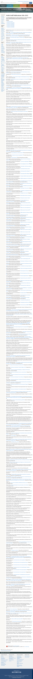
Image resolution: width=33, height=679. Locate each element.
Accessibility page (26, 646)
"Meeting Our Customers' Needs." (25, 197)
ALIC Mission (2, 17)
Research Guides (20, 654)
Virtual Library (3, 52)
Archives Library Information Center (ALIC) (15, 11)
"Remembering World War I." (24, 275)
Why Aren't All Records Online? (20, 663)
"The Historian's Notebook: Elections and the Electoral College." (19, 374)
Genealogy (2, 35)
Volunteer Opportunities (3, 23)
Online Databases (2, 46)
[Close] (32, 670)
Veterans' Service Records (10, 6)
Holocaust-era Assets (2, 88)
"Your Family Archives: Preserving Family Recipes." (20, 564)
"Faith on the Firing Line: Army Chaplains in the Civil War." (19, 111)
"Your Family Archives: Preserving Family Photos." (20, 562)
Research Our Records (3, 6)
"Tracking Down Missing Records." (25, 299)
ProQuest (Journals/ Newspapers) (3, 65)
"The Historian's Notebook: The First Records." (17, 376)
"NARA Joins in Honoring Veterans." (25, 205)
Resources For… (11, 654)
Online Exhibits (3, 665)
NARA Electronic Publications (2, 57)
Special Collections (2, 50)
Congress (2, 32)
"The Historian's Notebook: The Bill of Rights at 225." (18, 367)
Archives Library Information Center (3, 664)
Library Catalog (2, 44)
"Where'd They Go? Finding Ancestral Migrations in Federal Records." (20, 462)
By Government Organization (3, 658)
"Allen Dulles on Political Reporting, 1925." (17, 399)
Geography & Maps (3, 36)
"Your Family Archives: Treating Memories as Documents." (21, 574)
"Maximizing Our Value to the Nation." (25, 195)
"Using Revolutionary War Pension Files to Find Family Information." (20, 459)
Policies (2, 21)
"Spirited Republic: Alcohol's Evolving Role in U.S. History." (19, 79)
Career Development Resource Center (3, 90)
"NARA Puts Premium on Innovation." (26, 222)
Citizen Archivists (20, 1)
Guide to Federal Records (20, 659)
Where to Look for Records (19, 662)
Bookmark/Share (25, 1)
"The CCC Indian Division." (13, 609)
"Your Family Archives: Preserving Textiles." (19, 572)
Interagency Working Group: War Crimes (2, 85)
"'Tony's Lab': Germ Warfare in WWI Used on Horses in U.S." (18, 482)
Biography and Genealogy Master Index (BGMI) (3, 79)
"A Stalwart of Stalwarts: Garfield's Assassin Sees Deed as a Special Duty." (20, 39)
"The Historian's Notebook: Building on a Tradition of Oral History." (20, 369)
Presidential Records (4, 660)
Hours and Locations (2, 19)
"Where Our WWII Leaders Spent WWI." (17, 618)
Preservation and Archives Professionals (12, 658)
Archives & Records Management (3, 29)
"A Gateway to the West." (14, 550)
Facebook (12, 672)
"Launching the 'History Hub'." (24, 188)
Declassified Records (20, 660)
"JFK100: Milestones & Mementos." (16, 74)
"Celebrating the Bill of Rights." (25, 171)
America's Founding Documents (30, 6)
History (2, 39)
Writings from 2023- (10, 21)
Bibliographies (3, 51)
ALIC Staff (2, 18)
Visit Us (23, 5)
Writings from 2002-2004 (10, 25)
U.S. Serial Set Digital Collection (3, 59)
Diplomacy (2, 33)
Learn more (25, 677)
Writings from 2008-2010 (10, 23)
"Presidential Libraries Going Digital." (17, 155)
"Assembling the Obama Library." (25, 168)
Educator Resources (16, 6)
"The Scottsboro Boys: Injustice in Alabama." (16, 37)
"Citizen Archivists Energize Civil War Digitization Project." (21, 76)
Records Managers (11, 659)
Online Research (4, 654)
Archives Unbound (2, 68)
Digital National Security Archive (2, 82)
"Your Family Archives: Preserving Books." (19, 559)
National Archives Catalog (4, 659)
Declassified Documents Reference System (3, 75)
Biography (2, 30)
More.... (2, 40)
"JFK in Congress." (13, 435)
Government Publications (3, 49)
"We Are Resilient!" (14, 157)
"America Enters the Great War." (16, 621)
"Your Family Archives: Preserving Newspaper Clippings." (21, 567)
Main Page (2, 16)
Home (2, 11)
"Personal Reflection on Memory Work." (17, 152)
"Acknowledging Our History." (25, 163)
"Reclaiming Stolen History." (24, 270)
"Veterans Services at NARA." (24, 304)
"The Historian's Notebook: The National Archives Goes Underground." (20, 379)
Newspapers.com (3, 63)
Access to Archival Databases (3, 662)
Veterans (10, 660)
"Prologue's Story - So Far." (15, 441)
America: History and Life (2, 70)
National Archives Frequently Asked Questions (19, 658)
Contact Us (30, 1)
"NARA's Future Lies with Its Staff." (25, 229)
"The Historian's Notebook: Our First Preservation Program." (19, 384)
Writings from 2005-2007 (10, 24)
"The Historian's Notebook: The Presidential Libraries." (18, 389)
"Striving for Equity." (23, 292)
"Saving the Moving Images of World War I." (16, 364)
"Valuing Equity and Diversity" (25, 302)
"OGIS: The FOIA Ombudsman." (25, 258)
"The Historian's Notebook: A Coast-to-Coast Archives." (18, 372)
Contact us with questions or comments (6, 650)
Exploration (2, 34)
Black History (3, 31)
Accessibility (9, 675)
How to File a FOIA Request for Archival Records (19, 666)
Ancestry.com (3, 61)
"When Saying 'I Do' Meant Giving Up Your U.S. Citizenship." (18, 326)
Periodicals (2, 47)
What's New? (27, 654)
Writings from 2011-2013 (10, 22)
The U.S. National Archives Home (8, 2)
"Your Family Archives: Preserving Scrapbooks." (20, 569)
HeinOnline (3, 73)
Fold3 (2, 71)
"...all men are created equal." (24, 161)
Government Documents (3, 38)
